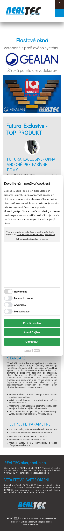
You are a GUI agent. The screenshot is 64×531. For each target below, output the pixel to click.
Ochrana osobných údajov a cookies (32, 239)
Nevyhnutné (20, 291)
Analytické (20, 304)
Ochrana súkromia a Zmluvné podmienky (36, 234)
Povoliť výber (32, 332)
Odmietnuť (32, 341)
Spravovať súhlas (30, 524)
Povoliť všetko (32, 323)
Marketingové (21, 311)
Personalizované (23, 298)
